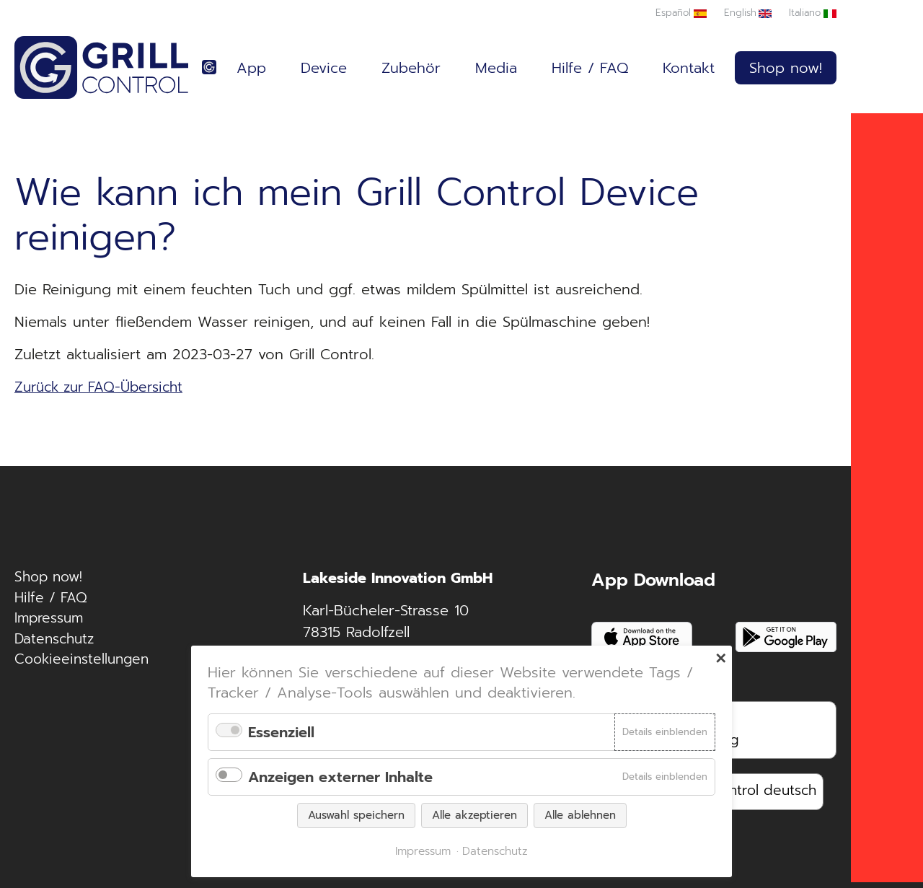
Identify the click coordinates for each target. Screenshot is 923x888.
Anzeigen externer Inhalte (340, 777)
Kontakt (689, 68)
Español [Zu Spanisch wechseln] (669, 12)
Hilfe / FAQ (590, 68)
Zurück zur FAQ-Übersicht (104, 389)
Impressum (51, 623)
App (251, 68)
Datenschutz (56, 645)
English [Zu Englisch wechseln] (737, 12)
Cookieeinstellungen (84, 666)
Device (324, 68)
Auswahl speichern (356, 815)
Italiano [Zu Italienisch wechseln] (804, 12)
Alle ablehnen (580, 815)
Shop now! (785, 68)
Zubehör (411, 68)
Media (496, 68)
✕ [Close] (721, 658)
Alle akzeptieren (474, 815)
